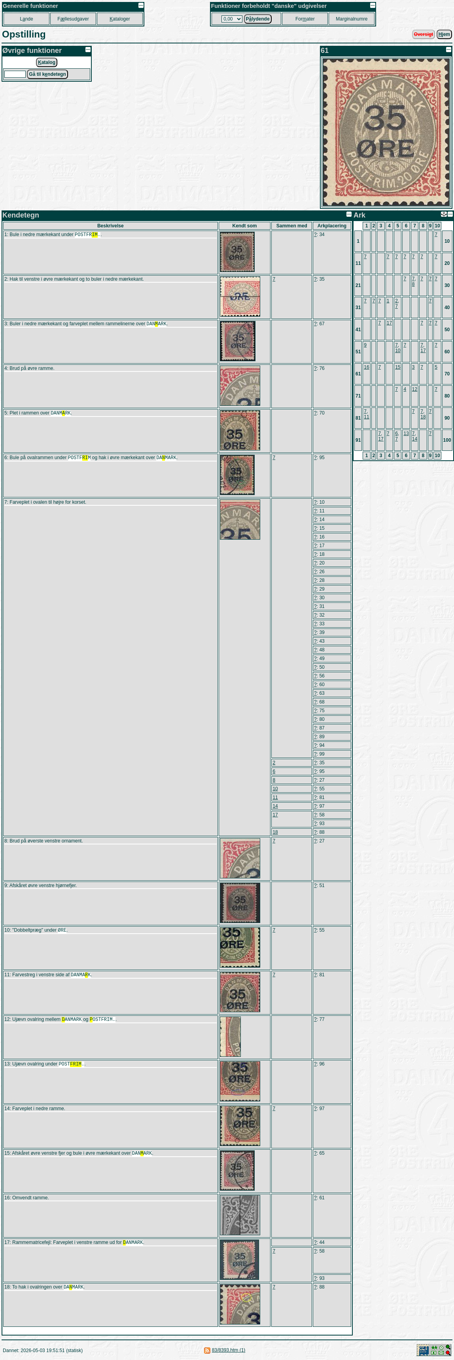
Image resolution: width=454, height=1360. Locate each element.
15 (397, 367)
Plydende (258, 19)
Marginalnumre (351, 19)
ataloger (120, 19)
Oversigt (423, 34)
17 (275, 815)
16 (366, 367)
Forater (305, 19)
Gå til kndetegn (47, 74)
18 (275, 832)
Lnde (26, 19)
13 (406, 433)
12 (414, 389)
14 (275, 806)
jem (444, 34)
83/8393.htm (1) (229, 1350)
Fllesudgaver (73, 19)
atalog (46, 62)
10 (275, 789)
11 (275, 797)
